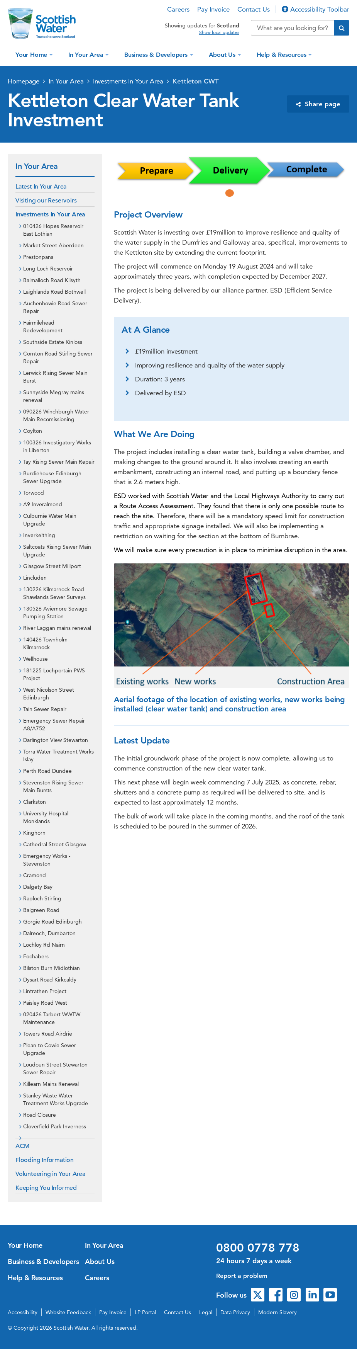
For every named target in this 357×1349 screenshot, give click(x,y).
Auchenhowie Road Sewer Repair (55, 307)
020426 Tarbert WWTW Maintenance (51, 1018)
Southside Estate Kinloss (52, 342)
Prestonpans (38, 256)
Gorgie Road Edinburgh (52, 921)
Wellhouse (35, 658)
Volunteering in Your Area (50, 1174)
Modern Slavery (277, 1312)
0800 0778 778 (257, 1248)
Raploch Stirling (42, 898)
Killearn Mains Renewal (51, 1083)
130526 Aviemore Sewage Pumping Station (55, 612)
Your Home (32, 54)
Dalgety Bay (37, 886)
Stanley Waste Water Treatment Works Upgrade (55, 1099)
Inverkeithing (39, 535)
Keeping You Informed (46, 1188)
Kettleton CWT (196, 81)
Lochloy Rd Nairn (44, 944)
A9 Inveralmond (42, 504)
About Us (223, 54)
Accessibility (22, 1312)
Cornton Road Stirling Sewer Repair (58, 357)
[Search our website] (292, 28)
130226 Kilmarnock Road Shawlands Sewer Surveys (54, 593)
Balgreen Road (41, 910)
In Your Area (86, 54)
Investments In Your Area (128, 81)
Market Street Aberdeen (53, 245)
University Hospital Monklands (45, 817)
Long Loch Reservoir (48, 268)
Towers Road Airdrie (47, 1033)
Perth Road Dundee (47, 770)
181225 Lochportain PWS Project (54, 674)
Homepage (23, 81)
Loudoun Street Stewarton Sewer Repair (55, 1068)
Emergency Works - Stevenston (47, 859)
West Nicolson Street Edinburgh (48, 693)
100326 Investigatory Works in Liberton (57, 446)
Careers (178, 9)
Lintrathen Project (44, 991)
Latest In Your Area (40, 187)
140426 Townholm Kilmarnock (45, 643)
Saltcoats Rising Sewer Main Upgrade (57, 550)
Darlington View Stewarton (55, 740)
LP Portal (145, 1312)
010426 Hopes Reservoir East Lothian (53, 230)
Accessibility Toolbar (315, 9)
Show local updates (219, 32)
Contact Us (253, 9)
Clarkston (34, 801)
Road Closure (39, 1114)
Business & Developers (156, 54)
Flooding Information (44, 1160)
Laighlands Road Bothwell (54, 291)
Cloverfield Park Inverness (54, 1126)
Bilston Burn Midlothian (51, 968)
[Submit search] (341, 28)
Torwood (33, 492)
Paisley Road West (45, 1002)
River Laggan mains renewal (57, 627)
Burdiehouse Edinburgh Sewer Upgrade (52, 477)
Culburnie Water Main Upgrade (49, 519)
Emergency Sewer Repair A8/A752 (54, 724)
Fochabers (36, 956)
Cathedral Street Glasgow (54, 844)
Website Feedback (68, 1312)
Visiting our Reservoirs (45, 200)
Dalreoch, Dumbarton (49, 933)
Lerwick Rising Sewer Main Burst (55, 376)
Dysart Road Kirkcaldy (49, 979)
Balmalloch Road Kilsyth (52, 280)
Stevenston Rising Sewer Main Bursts (53, 786)
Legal (205, 1312)
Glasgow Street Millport (52, 566)
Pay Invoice (213, 9)
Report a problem (241, 1275)
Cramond (34, 875)
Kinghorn (34, 832)
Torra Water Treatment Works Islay (58, 755)
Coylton (32, 430)
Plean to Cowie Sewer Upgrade (49, 1049)
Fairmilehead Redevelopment (43, 326)
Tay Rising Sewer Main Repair (59, 461)
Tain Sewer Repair (44, 709)
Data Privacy (235, 1312)
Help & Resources (282, 54)
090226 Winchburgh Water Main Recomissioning (56, 415)
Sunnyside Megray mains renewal (53, 396)
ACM (22, 1146)
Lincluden (35, 577)
